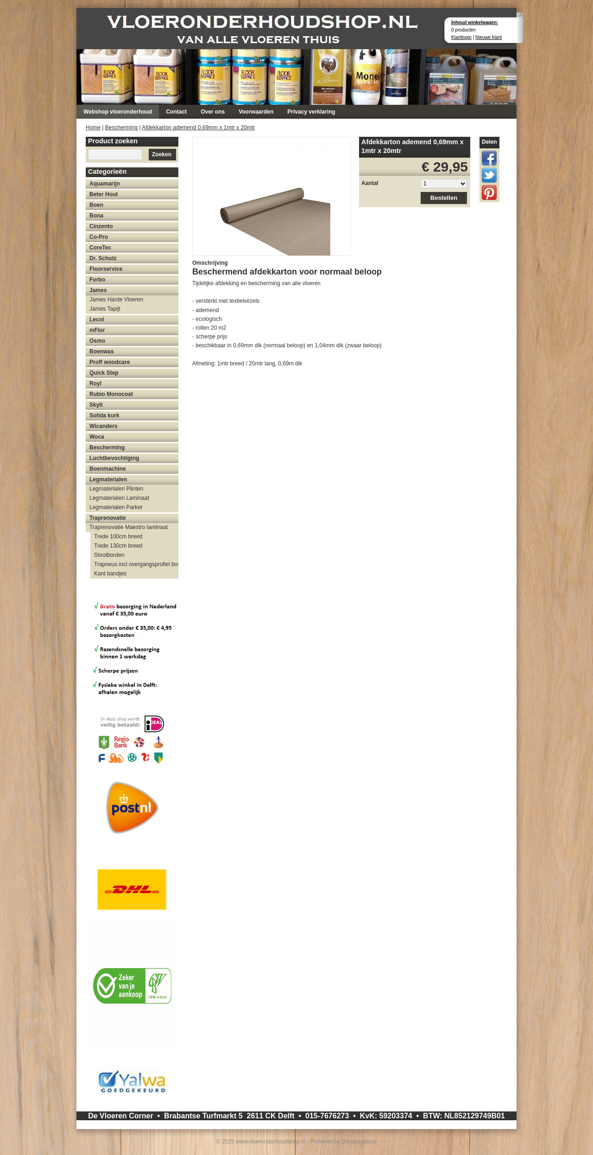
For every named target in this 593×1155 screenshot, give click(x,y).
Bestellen (444, 197)
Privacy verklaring (311, 111)
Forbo (97, 279)
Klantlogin (461, 37)
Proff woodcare (109, 362)
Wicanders (103, 426)
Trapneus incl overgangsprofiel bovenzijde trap (136, 564)
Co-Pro (98, 237)
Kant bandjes (110, 573)
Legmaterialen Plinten (116, 488)
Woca (96, 437)
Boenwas (101, 351)
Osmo (97, 341)
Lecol (96, 319)
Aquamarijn (104, 183)
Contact (176, 111)
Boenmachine (107, 469)
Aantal (370, 183)
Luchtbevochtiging (114, 458)
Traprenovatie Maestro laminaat (128, 527)
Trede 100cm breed (118, 536)
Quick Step (104, 373)
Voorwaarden (256, 111)
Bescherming (121, 127)
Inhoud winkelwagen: (474, 22)
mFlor (97, 330)
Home (93, 127)
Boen (96, 205)
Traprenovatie (107, 518)
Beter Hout (103, 194)
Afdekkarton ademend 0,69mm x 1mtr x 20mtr (198, 127)
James (98, 290)
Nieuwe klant (488, 37)
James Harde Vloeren (116, 299)
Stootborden (109, 555)
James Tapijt (104, 309)
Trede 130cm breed (118, 545)
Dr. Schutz (103, 258)
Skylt (96, 405)
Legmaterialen (108, 479)
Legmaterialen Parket (115, 507)
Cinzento (101, 226)
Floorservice (105, 269)
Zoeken (161, 154)
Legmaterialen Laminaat (119, 498)
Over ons (213, 111)
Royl (95, 383)
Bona (96, 215)
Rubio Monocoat (111, 394)
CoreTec (100, 247)
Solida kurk (104, 415)
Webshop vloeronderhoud (117, 111)
